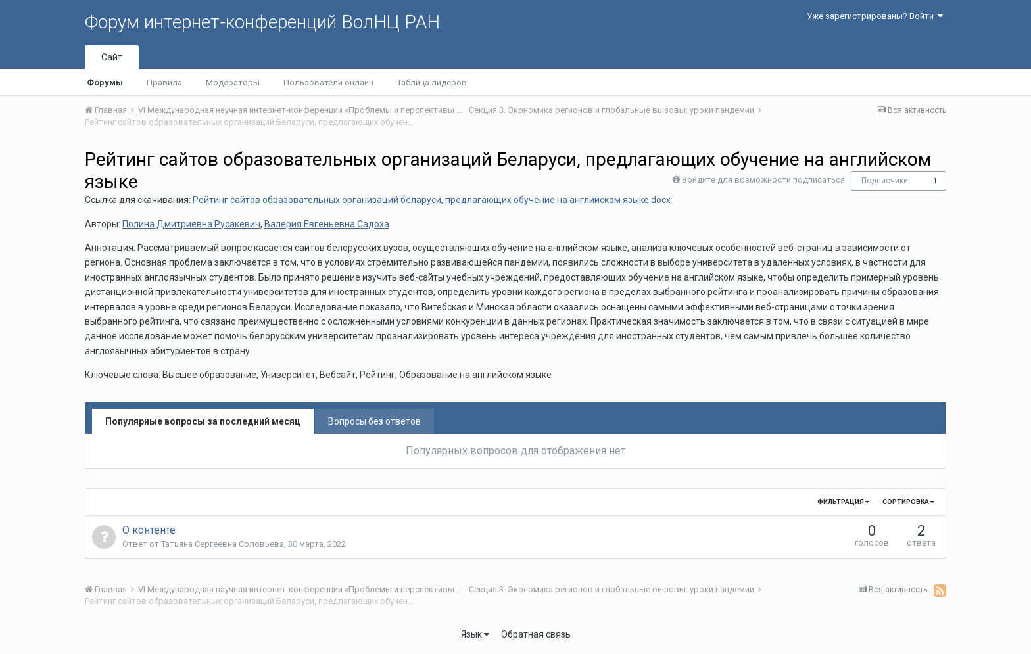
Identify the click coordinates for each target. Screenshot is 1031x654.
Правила (164, 82)
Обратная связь (536, 634)
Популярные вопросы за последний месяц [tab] (202, 421)
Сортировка (908, 501)
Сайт (111, 57)
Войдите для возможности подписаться (763, 180)
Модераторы (233, 82)
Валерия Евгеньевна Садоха (326, 224)
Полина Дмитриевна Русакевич (191, 224)
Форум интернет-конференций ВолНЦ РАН (262, 22)
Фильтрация (843, 501)
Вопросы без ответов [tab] (374, 421)
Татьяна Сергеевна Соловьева (222, 544)
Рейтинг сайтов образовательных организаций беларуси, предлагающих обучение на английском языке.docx (432, 200)
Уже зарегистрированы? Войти (875, 16)
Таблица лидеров (432, 82)
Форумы (105, 82)
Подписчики (884, 180)
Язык (475, 634)
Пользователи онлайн (328, 82)
